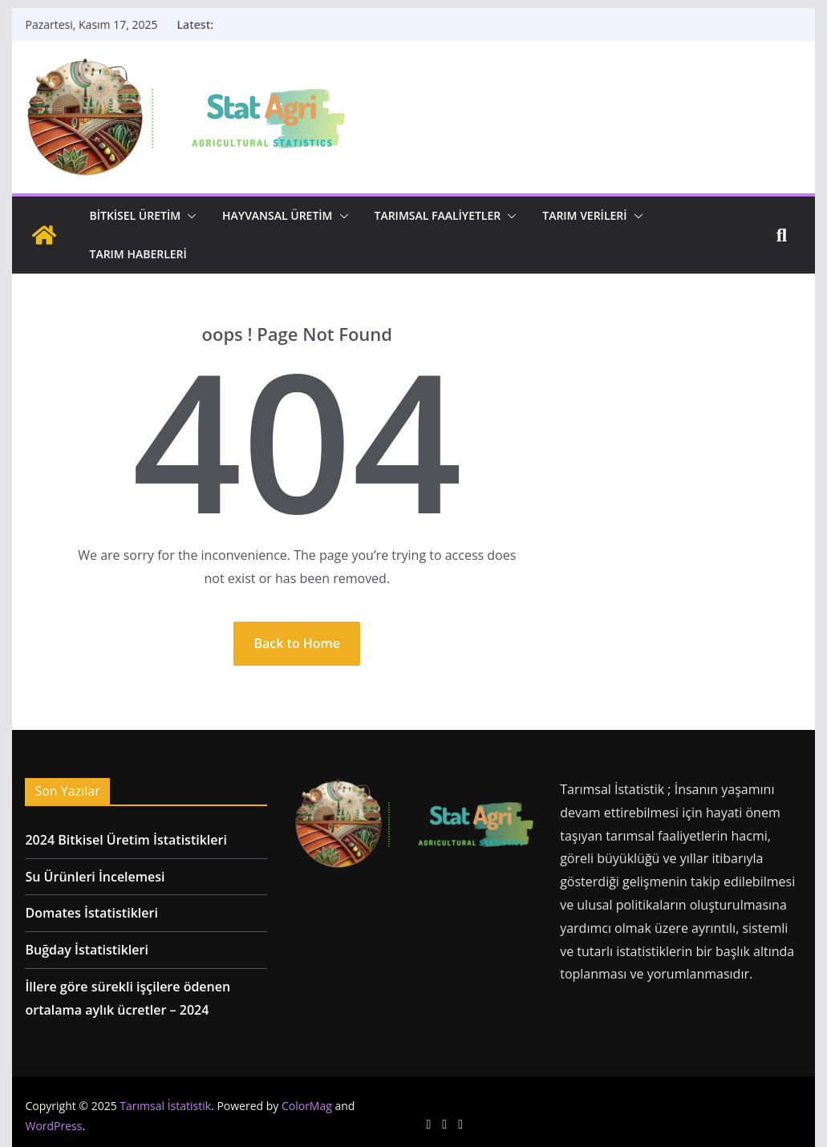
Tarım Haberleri (137, 253)
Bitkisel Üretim (134, 215)
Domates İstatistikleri (91, 913)
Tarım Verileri (584, 215)
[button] (188, 216)
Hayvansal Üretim (277, 215)
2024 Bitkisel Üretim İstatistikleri (125, 840)
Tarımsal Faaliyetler (438, 215)
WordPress (53, 1125)
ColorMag (307, 1105)
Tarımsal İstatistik (165, 1105)
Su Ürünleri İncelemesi (94, 877)
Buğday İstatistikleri (86, 950)
